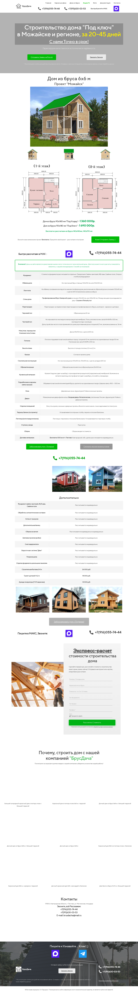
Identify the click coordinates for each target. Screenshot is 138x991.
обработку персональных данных (103, 727)
